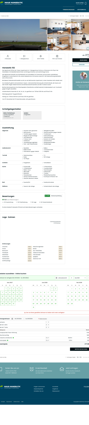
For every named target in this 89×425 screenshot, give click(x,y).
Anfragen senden (70, 373)
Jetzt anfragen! (80, 4)
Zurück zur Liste (5, 16)
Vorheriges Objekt (74, 16)
